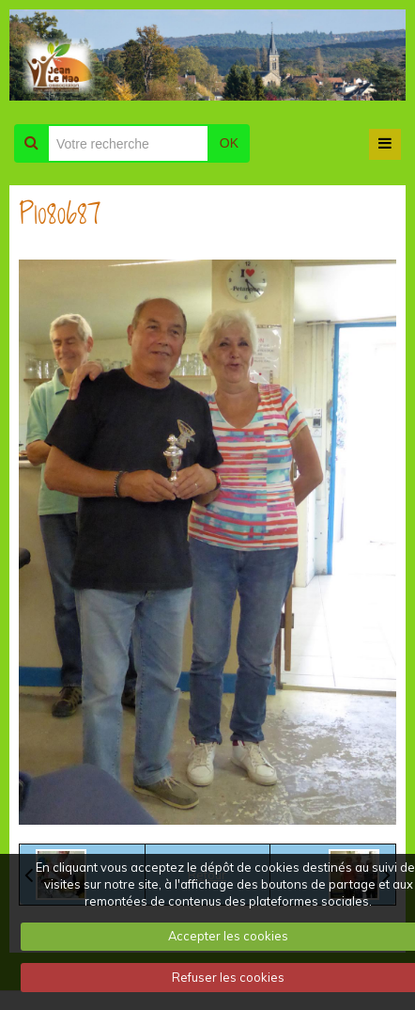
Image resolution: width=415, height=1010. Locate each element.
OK (229, 142)
